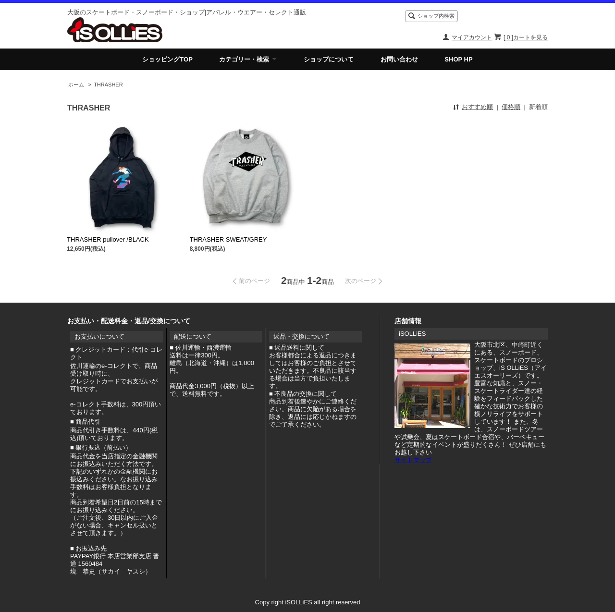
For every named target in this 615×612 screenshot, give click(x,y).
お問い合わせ (399, 59)
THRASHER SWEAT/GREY (228, 239)
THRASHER (108, 84)
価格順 (511, 106)
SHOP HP (458, 59)
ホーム (76, 84)
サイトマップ (413, 460)
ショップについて (329, 59)
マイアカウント (472, 37)
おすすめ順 (477, 106)
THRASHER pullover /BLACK (108, 239)
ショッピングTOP (167, 59)
